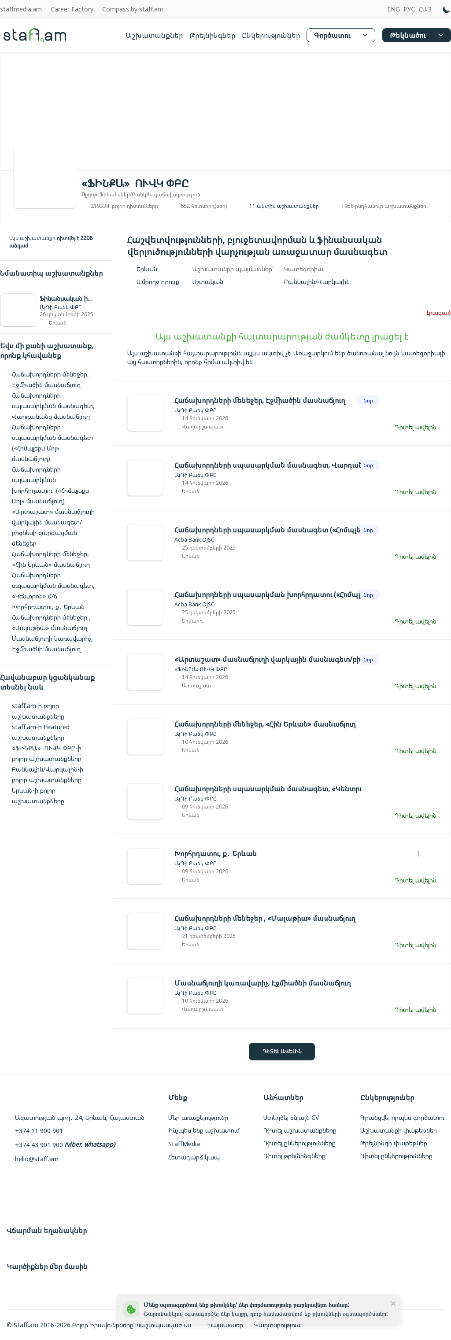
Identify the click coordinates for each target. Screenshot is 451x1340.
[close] (394, 1303)
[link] (56, 310)
